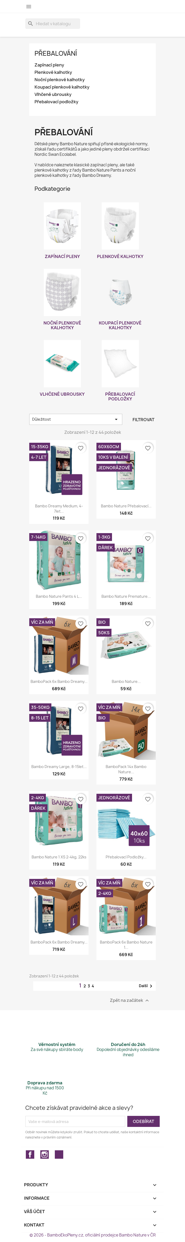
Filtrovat (143, 419)
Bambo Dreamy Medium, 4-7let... (59, 508)
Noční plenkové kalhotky (60, 80)
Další (146, 986)
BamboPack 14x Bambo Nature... (126, 769)
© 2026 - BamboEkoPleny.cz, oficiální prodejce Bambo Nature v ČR (93, 1235)
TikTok (59, 1154)
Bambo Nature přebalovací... (126, 505)
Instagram (44, 1154)
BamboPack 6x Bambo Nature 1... (126, 945)
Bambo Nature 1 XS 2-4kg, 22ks (59, 856)
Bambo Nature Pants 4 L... (59, 596)
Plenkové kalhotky (53, 72)
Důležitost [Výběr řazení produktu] (75, 419)
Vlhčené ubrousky (53, 94)
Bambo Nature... (126, 681)
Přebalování (56, 53)
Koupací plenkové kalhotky (62, 87)
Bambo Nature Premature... (126, 596)
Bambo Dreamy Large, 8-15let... (59, 766)
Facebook (30, 1154)
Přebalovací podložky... (126, 856)
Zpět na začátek (130, 1000)
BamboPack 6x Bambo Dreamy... (59, 681)
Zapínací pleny (49, 65)
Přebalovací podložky (56, 102)
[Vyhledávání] (52, 23)
